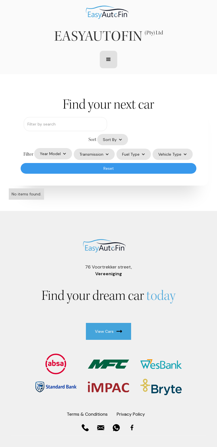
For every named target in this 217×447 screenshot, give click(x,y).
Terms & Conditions (87, 414)
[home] (107, 12)
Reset (108, 168)
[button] (108, 59)
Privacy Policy (131, 414)
